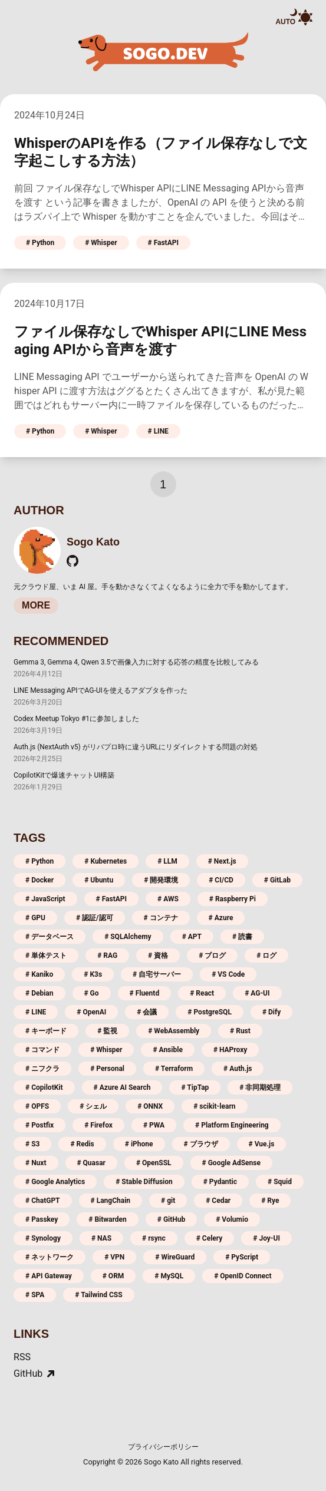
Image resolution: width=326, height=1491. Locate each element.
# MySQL (168, 1276)
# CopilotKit (44, 1087)
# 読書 (242, 937)
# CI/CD (221, 880)
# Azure (221, 918)
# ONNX (150, 1106)
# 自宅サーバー (157, 974)
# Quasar (91, 1163)
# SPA (34, 1295)
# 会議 (147, 1012)
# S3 (32, 1144)
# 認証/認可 (94, 918)
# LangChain (111, 1200)
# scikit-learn (214, 1106)
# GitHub (171, 1219)
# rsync (154, 1238)
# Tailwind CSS (98, 1295)
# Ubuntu (98, 880)
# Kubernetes (105, 861)
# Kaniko (39, 974)
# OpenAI (91, 1012)
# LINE (158, 431)
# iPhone (139, 1144)
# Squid (280, 1182)
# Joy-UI (266, 1238)
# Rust (240, 1031)
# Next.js (222, 861)
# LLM (167, 861)
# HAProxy (230, 1050)
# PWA (153, 1125)
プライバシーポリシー (163, 1447)
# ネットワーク (49, 1257)
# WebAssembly (173, 1031)
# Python (40, 243)
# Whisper (101, 243)
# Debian (39, 993)
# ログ (266, 955)
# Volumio (232, 1219)
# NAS (101, 1238)
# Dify (271, 1012)
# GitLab (277, 880)
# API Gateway (48, 1276)
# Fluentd (145, 993)
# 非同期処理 (260, 1087)
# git (168, 1200)
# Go (91, 993)
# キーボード (46, 1031)
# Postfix (39, 1125)
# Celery (209, 1238)
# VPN (114, 1257)
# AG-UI (257, 993)
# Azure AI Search (122, 1087)
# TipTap (195, 1087)
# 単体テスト (46, 955)
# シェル (93, 1106)
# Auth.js (237, 1068)
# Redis (82, 1144)
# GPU (35, 918)
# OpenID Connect (243, 1276)
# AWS (168, 899)
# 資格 (158, 955)
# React (202, 993)
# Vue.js (262, 1144)
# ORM (113, 1276)
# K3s (93, 974)
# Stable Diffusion (144, 1182)
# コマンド (42, 1050)
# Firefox (98, 1125)
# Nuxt (35, 1163)
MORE (36, 605)
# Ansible (167, 1050)
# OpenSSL (154, 1163)
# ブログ (212, 955)
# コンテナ (161, 918)
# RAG (107, 955)
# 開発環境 (161, 880)
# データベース (49, 937)
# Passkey (41, 1219)
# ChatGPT (42, 1200)
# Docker (39, 880)
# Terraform (174, 1068)
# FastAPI (163, 243)
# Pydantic (220, 1182)
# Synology (43, 1238)
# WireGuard (175, 1257)
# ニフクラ (42, 1068)
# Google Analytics (55, 1182)
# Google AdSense (231, 1163)
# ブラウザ (201, 1144)
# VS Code (228, 974)
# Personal (107, 1068)
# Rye (270, 1200)
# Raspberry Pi (232, 899)
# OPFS (37, 1106)
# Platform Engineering (232, 1125)
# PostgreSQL (209, 1012)
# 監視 (107, 1031)
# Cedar (218, 1200)
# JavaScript (45, 899)
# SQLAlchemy (128, 937)
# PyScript (241, 1257)
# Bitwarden (107, 1219)
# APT (192, 937)
